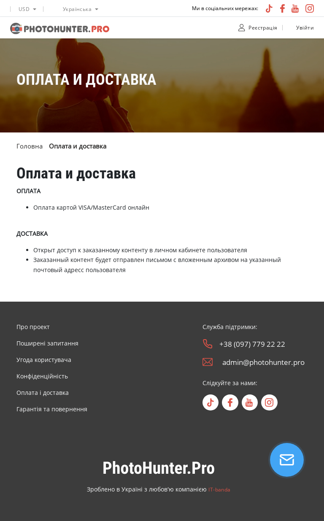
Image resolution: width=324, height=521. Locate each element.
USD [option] (24, 9)
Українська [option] (77, 9)
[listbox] (27, 8)
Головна (29, 146)
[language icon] (54, 9)
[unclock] (290, 27)
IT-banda (219, 489)
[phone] (207, 344)
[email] (207, 362)
